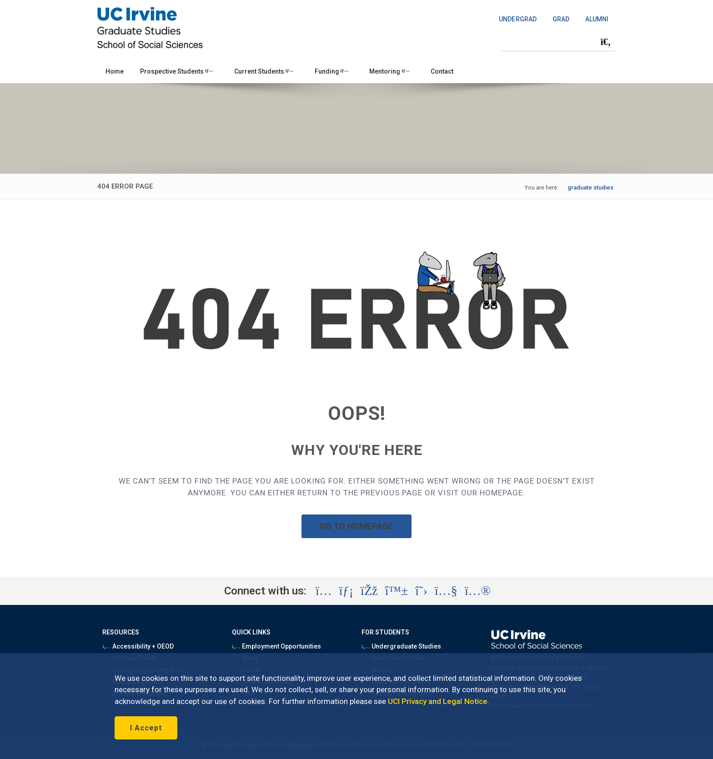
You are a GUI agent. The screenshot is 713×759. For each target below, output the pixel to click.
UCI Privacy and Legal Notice (437, 701)
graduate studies (590, 187)
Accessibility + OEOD (138, 646)
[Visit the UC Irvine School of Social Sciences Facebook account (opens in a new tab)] (369, 590)
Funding (332, 71)
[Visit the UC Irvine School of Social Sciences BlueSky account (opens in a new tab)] (396, 590)
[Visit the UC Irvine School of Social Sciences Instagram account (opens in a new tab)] (324, 590)
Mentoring (389, 71)
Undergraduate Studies (401, 646)
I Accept (146, 728)
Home (114, 71)
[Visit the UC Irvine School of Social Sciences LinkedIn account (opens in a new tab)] (346, 590)
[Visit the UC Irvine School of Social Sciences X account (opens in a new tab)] (421, 590)
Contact (442, 71)
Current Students (264, 71)
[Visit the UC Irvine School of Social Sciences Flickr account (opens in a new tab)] (478, 590)
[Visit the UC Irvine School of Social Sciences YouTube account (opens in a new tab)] (446, 590)
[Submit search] (606, 42)
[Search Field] (558, 41)
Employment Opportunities (276, 646)
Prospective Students (176, 71)
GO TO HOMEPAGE (356, 526)
